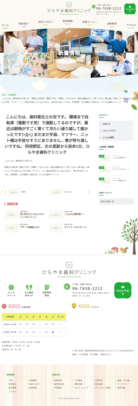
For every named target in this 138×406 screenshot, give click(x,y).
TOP (4, 95)
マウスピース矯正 (103, 388)
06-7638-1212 (108, 8)
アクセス (131, 26)
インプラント (123, 384)
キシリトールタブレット (75, 227)
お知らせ (106, 124)
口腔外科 (99, 380)
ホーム (5, 26)
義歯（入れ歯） (124, 380)
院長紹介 (24, 24)
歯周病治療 (59, 384)
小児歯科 (79, 380)
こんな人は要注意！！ (74, 214)
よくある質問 (108, 137)
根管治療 (121, 388)
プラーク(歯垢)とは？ (30, 227)
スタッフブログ (109, 131)
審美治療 (79, 384)
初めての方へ (45, 23)
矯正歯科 (99, 384)
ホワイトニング (81, 388)
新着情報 (12, 95)
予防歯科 (58, 388)
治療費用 (112, 24)
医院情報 (13, 388)
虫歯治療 (58, 380)
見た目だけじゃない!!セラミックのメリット (32, 215)
